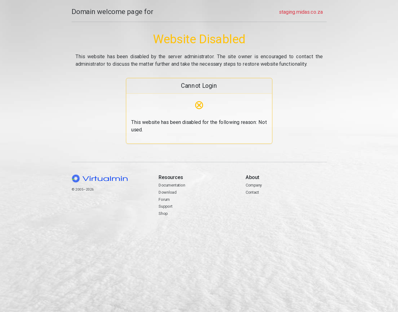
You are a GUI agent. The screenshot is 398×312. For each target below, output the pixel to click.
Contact (286, 210)
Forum (164, 199)
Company (254, 185)
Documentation (172, 185)
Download (167, 192)
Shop (163, 213)
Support (166, 206)
